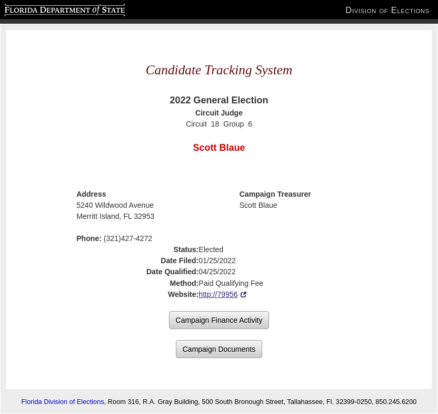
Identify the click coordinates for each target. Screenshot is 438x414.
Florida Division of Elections (63, 402)
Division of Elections (387, 10)
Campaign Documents (219, 349)
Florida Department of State (44, 8)
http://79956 (217, 294)
